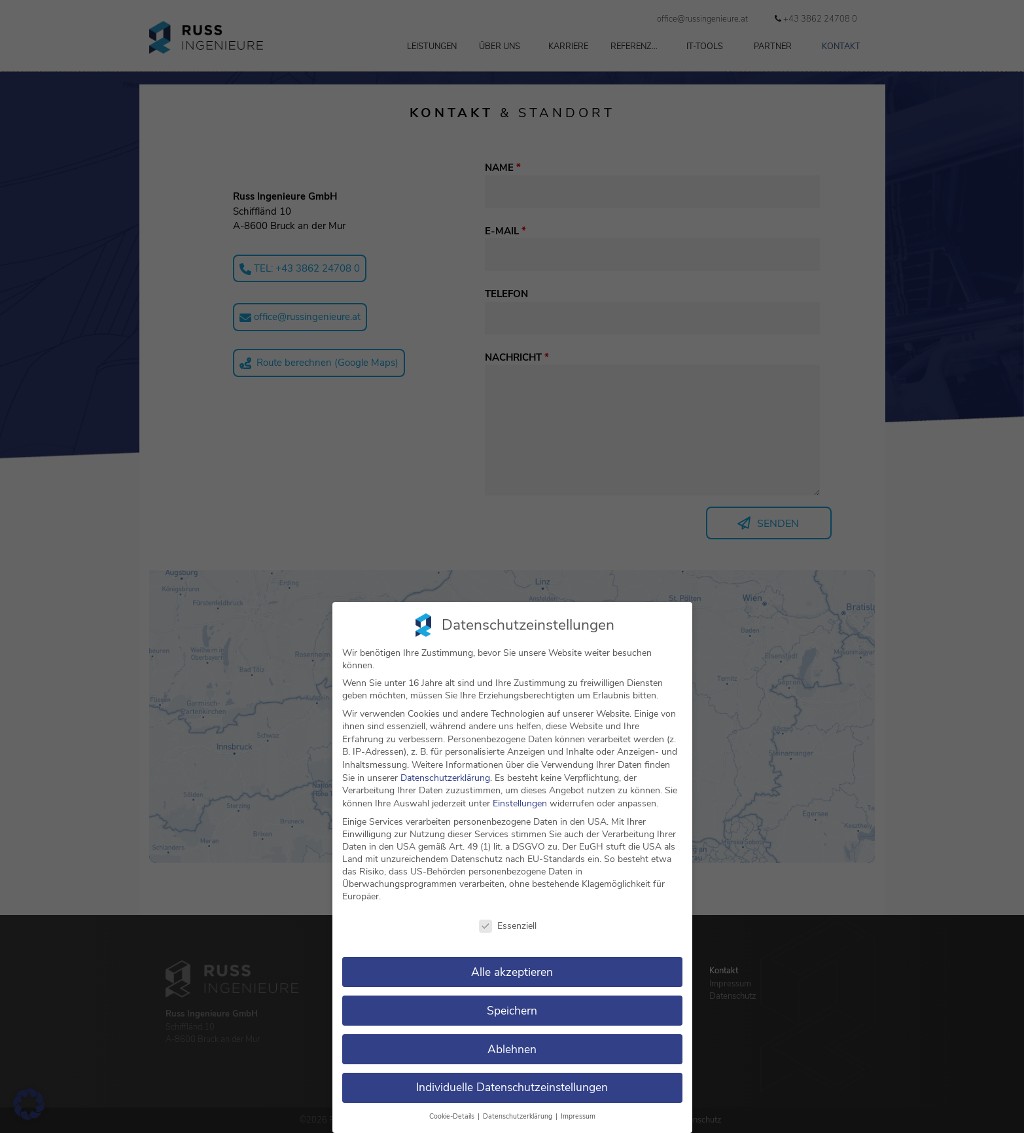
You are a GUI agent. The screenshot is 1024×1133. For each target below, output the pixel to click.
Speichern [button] (512, 1010)
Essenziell (508, 926)
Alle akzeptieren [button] (512, 972)
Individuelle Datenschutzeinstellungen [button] (512, 1087)
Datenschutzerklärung (445, 778)
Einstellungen (520, 803)
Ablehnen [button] (512, 1049)
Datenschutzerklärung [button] (518, 1116)
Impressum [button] (578, 1116)
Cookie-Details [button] (452, 1116)
